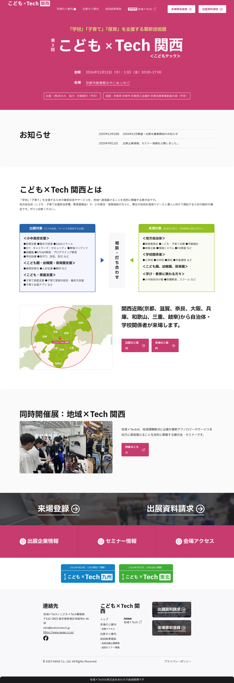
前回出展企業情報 (110, 643)
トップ (104, 619)
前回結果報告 (113, 9)
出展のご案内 (91, 9)
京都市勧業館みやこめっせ (108, 83)
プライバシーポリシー (177, 662)
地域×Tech (142, 9)
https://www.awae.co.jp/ (58, 632)
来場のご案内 (66, 9)
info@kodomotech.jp (56, 628)
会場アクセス (108, 629)
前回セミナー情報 (110, 647)
